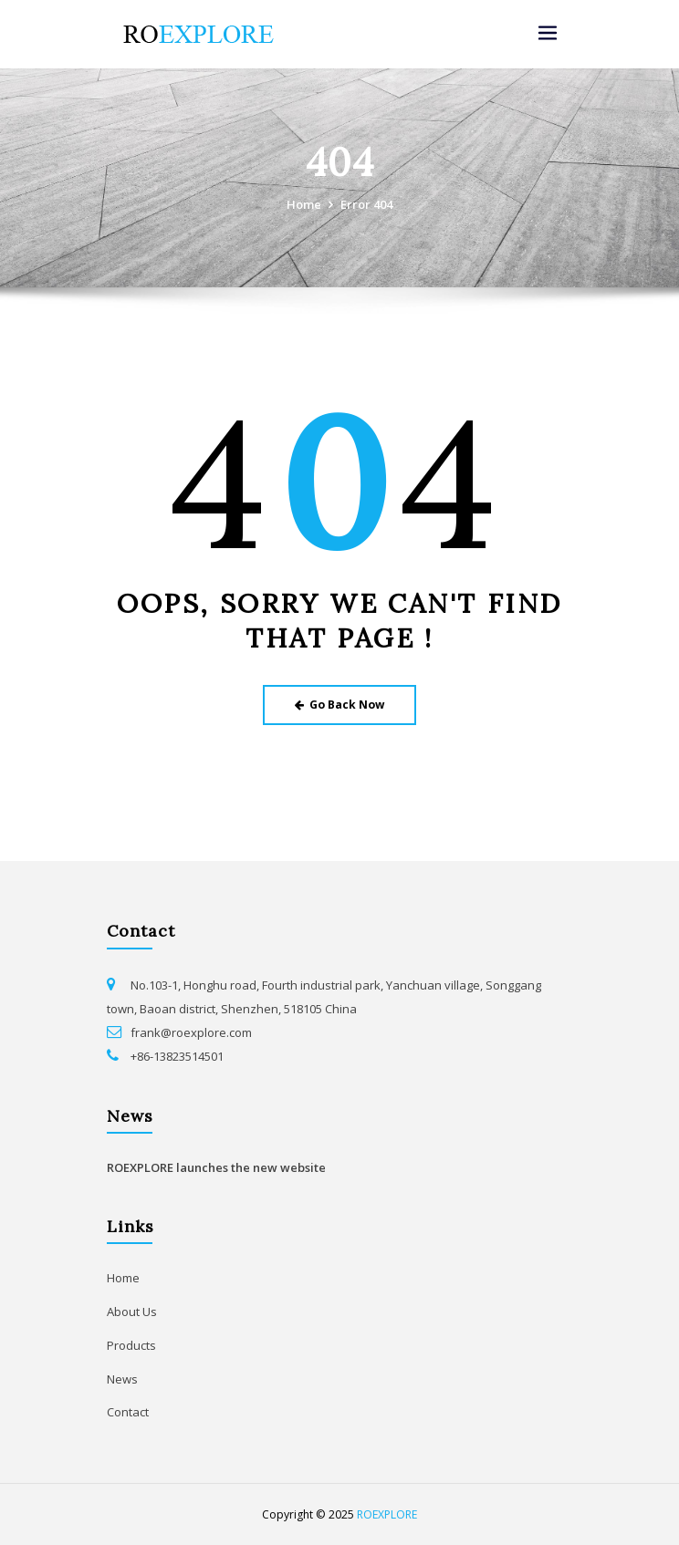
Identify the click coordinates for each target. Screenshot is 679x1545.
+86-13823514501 (177, 1056)
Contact (128, 1412)
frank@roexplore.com (191, 1032)
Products (131, 1345)
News (122, 1379)
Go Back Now (340, 704)
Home (304, 204)
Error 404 (366, 204)
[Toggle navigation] (547, 33)
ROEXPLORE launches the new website (216, 1167)
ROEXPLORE (387, 1514)
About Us (132, 1311)
